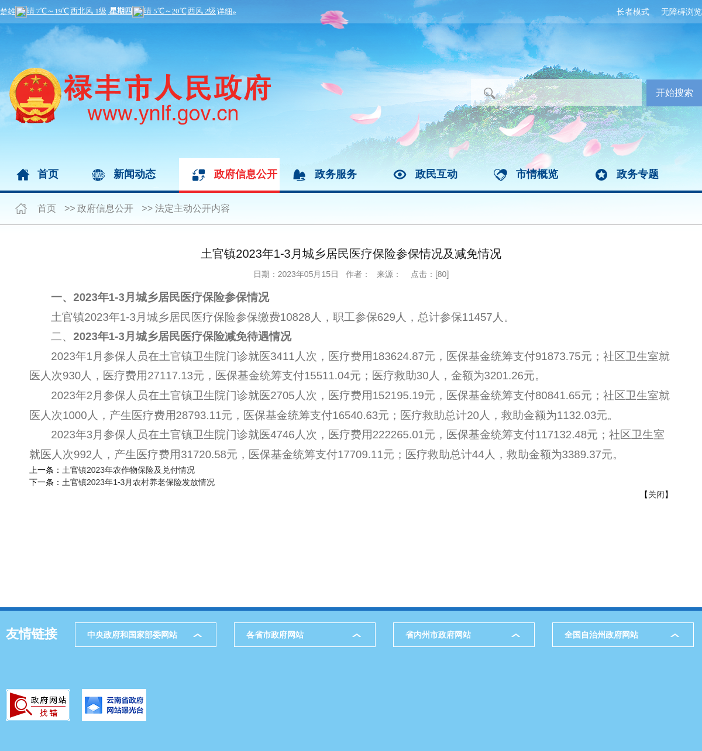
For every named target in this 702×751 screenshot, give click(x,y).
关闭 (656, 494)
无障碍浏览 (681, 11)
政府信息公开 (245, 174)
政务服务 (336, 174)
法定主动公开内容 (192, 208)
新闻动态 (134, 174)
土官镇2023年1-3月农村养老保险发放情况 (138, 482)
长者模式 (633, 11)
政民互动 (436, 174)
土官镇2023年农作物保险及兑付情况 (128, 470)
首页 (47, 174)
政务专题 (638, 174)
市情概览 (537, 174)
